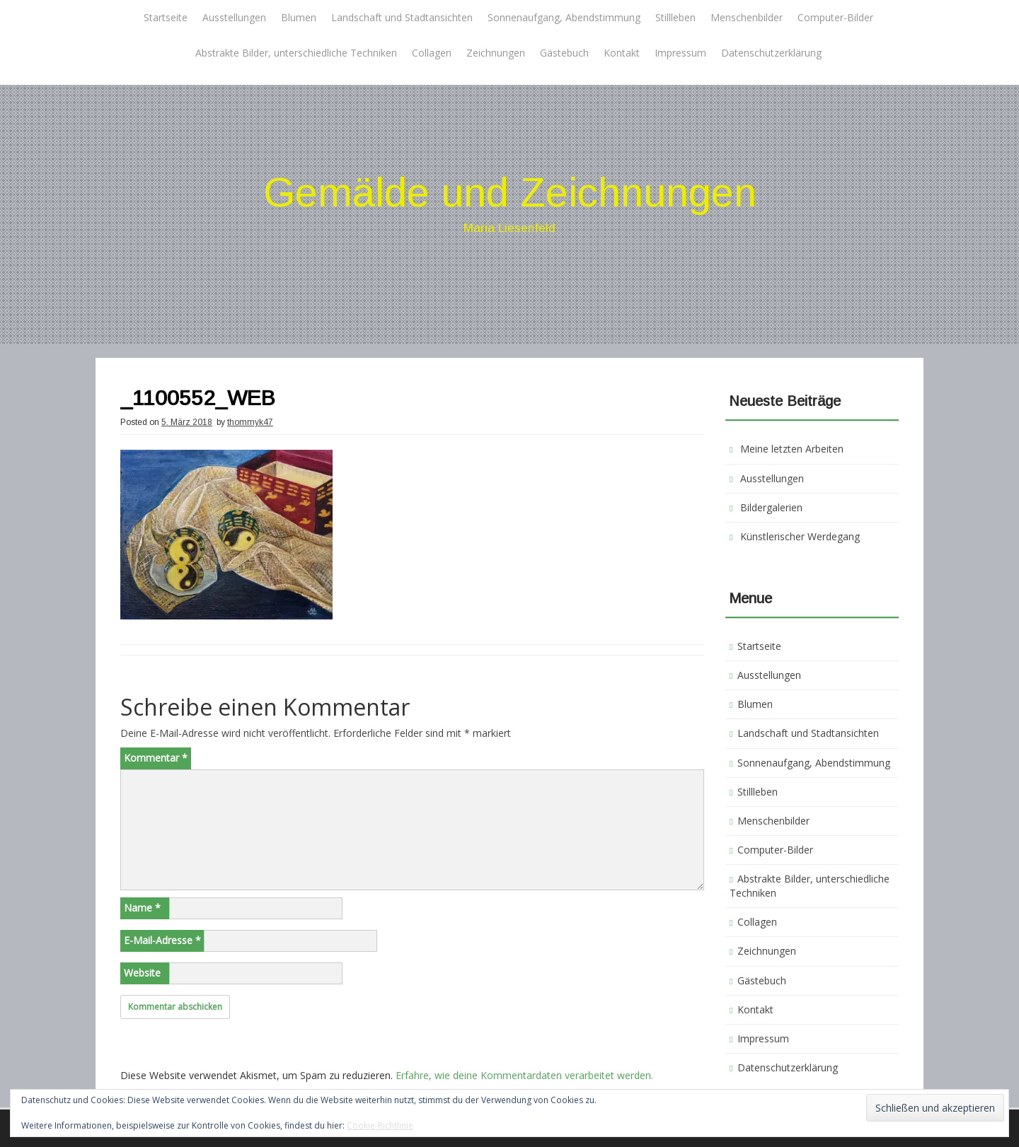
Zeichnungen (495, 52)
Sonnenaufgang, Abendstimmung (564, 17)
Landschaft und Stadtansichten (402, 17)
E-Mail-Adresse (162, 940)
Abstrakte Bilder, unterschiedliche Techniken (296, 52)
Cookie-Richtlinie (380, 1125)
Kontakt (622, 52)
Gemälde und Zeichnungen (509, 192)
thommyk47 (250, 422)
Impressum (680, 52)
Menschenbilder (746, 17)
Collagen (431, 52)
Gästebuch (564, 52)
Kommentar (156, 757)
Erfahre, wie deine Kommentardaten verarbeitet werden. (524, 1075)
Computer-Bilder (835, 17)
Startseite (166, 17)
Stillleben (675, 17)
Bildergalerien (771, 507)
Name (142, 907)
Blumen (298, 17)
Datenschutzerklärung (771, 52)
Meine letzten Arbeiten (792, 448)
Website (142, 972)
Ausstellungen (234, 17)
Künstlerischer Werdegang (800, 536)
